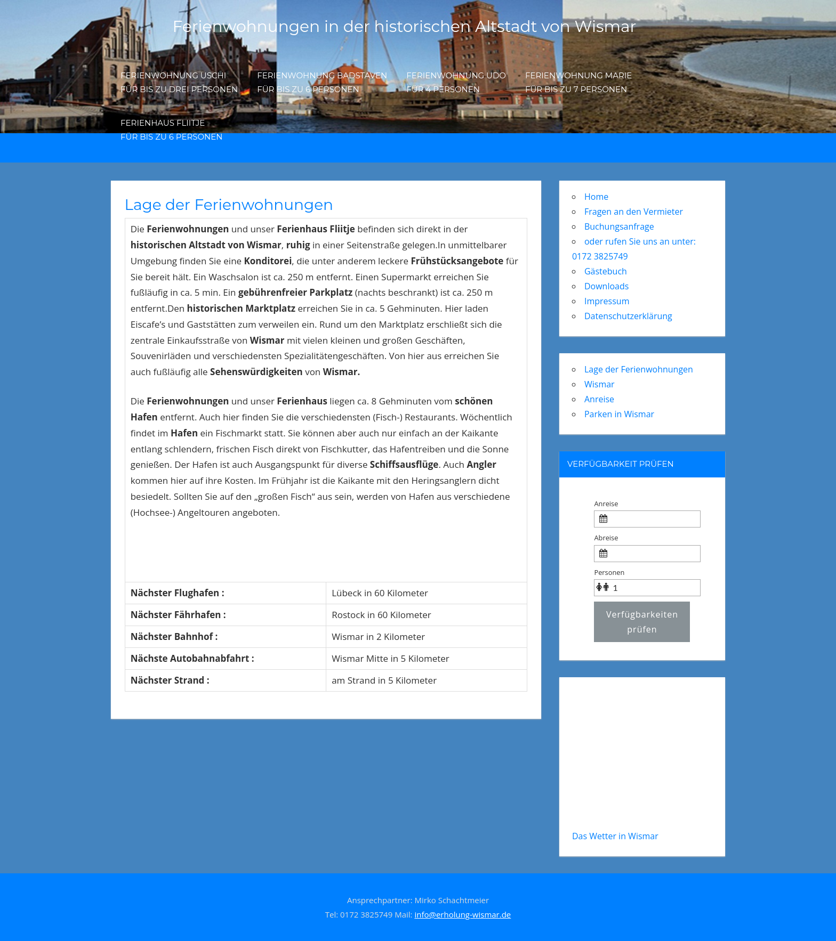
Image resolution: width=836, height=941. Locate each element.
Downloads (606, 286)
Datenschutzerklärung (628, 316)
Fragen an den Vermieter (633, 211)
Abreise (606, 537)
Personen (609, 572)
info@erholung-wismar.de (462, 914)
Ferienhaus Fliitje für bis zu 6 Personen (171, 130)
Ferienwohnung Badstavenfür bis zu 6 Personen (322, 82)
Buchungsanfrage (619, 226)
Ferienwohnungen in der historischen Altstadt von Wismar (404, 25)
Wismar (599, 384)
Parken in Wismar (619, 414)
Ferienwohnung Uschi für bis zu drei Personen (179, 82)
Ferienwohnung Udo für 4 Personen (456, 82)
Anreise (599, 399)
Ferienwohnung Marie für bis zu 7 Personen (578, 82)
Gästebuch (605, 271)
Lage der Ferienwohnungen (638, 369)
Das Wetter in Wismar (615, 836)
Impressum (606, 301)
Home (596, 196)
